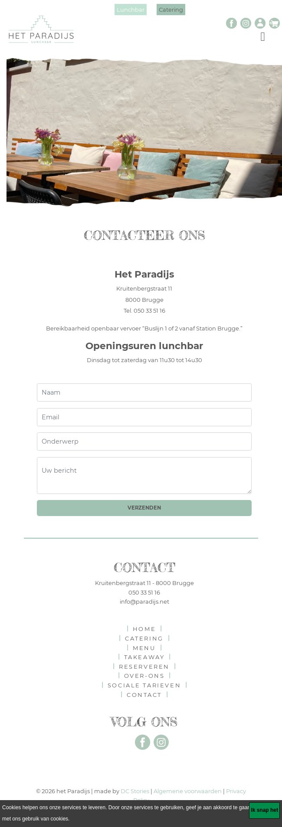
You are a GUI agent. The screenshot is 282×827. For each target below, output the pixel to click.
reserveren (144, 666)
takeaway (144, 657)
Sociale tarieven (144, 685)
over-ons (144, 675)
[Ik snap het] (264, 810)
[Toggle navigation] (262, 36)
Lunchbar (130, 9)
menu (144, 647)
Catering (171, 9)
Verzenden (144, 508)
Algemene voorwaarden (188, 791)
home (144, 628)
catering (144, 638)
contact (144, 694)
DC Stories (135, 791)
